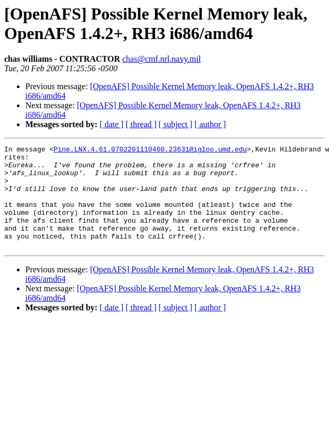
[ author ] (210, 124)
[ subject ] (175, 124)
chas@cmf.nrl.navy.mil (161, 58)
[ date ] (111, 124)
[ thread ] (141, 124)
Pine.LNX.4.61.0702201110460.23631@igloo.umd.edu (150, 150)
